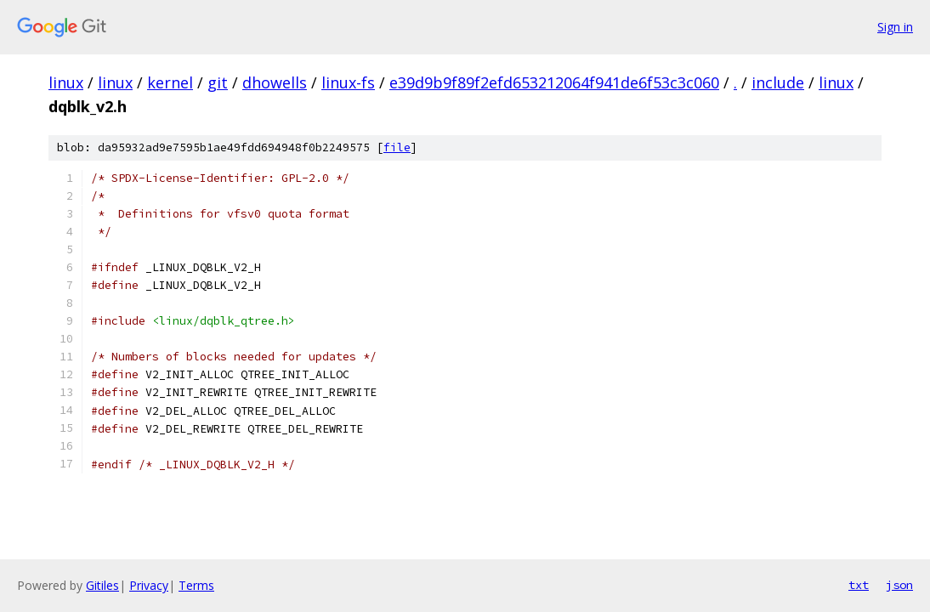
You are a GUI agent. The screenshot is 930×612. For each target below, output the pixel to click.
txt (858, 584)
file (397, 147)
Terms (196, 585)
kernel (170, 82)
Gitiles (102, 585)
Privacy (148, 585)
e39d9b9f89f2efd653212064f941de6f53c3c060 (554, 82)
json (899, 584)
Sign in (895, 27)
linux (65, 82)
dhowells (274, 82)
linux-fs (348, 82)
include (777, 82)
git (217, 82)
